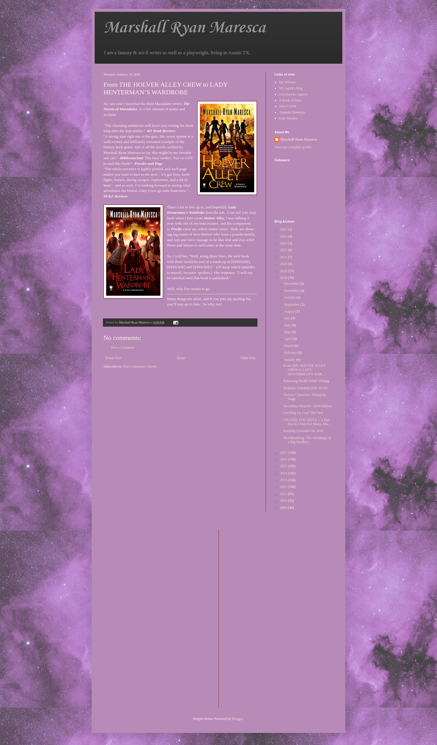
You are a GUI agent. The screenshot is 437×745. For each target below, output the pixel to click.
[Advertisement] (246, 617)
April (288, 339)
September (292, 304)
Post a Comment (122, 348)
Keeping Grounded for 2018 (303, 431)
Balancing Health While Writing (306, 381)
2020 (284, 264)
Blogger (237, 719)
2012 (284, 487)
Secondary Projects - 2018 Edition (307, 406)
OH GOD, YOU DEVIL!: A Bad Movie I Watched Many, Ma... (306, 422)
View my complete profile (293, 147)
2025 (284, 229)
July (287, 318)
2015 (284, 466)
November (292, 291)
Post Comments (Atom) (140, 366)
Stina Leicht (287, 106)
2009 (284, 508)
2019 (284, 271)
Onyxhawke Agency (293, 94)
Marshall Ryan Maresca (184, 27)
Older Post (247, 358)
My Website (287, 82)
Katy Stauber (288, 118)
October (290, 297)
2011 (284, 494)
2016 (284, 459)
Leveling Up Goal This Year (303, 413)
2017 (284, 452)
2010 (284, 501)
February (291, 353)
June (288, 325)
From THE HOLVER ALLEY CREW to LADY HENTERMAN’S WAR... (304, 370)
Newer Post (113, 358)
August (289, 311)
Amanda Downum (292, 112)
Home (181, 358)
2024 (284, 236)
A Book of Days (290, 100)
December (292, 284)
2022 (284, 250)
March (289, 346)
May (288, 332)
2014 (284, 473)
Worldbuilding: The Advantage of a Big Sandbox (307, 440)
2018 (284, 278)
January (290, 360)
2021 (284, 257)
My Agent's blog (291, 88)
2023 (284, 243)
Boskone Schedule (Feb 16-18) (305, 388)
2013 (284, 480)
